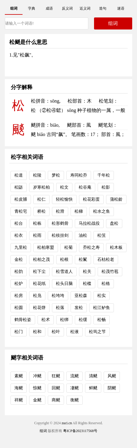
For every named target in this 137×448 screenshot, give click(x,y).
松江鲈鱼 (101, 307)
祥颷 (18, 400)
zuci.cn (67, 423)
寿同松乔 (78, 175)
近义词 (85, 8)
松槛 (87, 283)
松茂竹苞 (110, 271)
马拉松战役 (89, 223)
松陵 (37, 175)
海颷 (18, 388)
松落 (60, 307)
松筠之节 (97, 331)
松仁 (41, 199)
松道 (18, 175)
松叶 (56, 331)
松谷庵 (85, 187)
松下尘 (39, 271)
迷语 (120, 8)
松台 (18, 223)
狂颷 (56, 376)
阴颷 (112, 388)
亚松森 (81, 295)
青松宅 (20, 211)
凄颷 (74, 388)
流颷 (74, 376)
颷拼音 (38, 125)
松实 (101, 295)
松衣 (18, 235)
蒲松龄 (116, 199)
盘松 (114, 223)
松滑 (60, 211)
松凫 (37, 295)
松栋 (37, 223)
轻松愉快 (64, 199)
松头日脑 (64, 283)
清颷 (93, 376)
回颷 (56, 388)
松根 (64, 259)
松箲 (101, 235)
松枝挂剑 (60, 235)
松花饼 (39, 307)
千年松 (103, 175)
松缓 (83, 319)
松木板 (116, 247)
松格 (106, 283)
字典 (31, 8)
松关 (87, 271)
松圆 (18, 307)
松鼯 (18, 187)
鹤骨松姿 (22, 319)
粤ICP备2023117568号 (80, 431)
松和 (37, 331)
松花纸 (39, 283)
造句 (102, 8)
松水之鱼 (101, 211)
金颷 (37, 400)
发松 (79, 307)
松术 (45, 319)
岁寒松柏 (41, 187)
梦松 (56, 175)
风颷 (112, 376)
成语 (49, 8)
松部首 (75, 101)
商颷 (56, 400)
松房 (18, 295)
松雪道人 (64, 271)
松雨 (37, 235)
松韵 (18, 271)
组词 (13, 8)
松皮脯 (20, 199)
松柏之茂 (41, 259)
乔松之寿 (91, 247)
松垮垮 (58, 295)
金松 (18, 259)
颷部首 (74, 125)
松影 (106, 187)
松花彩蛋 (91, 199)
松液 (74, 331)
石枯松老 (105, 259)
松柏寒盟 (45, 247)
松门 (18, 331)
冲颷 (37, 376)
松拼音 (38, 101)
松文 (64, 187)
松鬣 (83, 259)
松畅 (101, 319)
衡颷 (74, 400)
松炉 (18, 283)
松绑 (64, 319)
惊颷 (37, 388)
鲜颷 (93, 388)
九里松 (20, 247)
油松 (83, 235)
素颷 (18, 376)
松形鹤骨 (60, 223)
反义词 (67, 8)
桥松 (41, 211)
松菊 (68, 247)
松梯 (79, 211)
